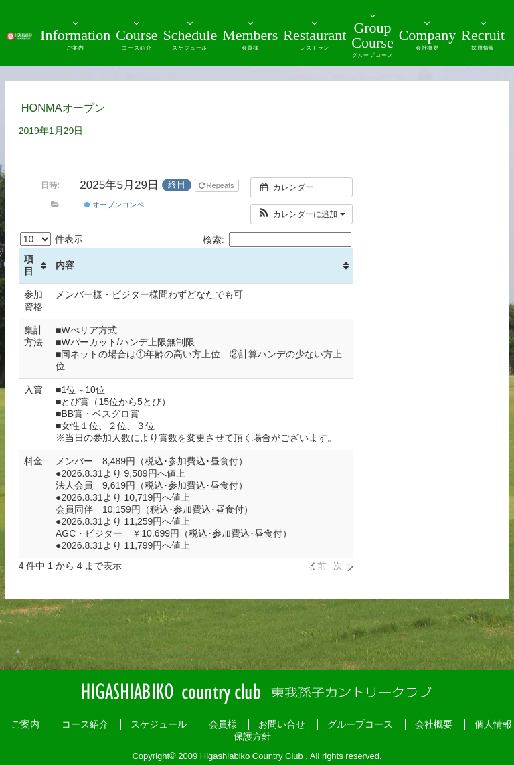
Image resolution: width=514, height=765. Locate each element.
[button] (301, 214)
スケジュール (159, 724)
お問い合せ (281, 724)
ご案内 (25, 724)
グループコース (360, 724)
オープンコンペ (114, 205)
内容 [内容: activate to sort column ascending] (65, 265)
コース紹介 (85, 724)
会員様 (223, 724)
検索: (277, 239)
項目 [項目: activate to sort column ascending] (28, 265)
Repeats (217, 185)
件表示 (51, 239)
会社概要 (433, 724)
